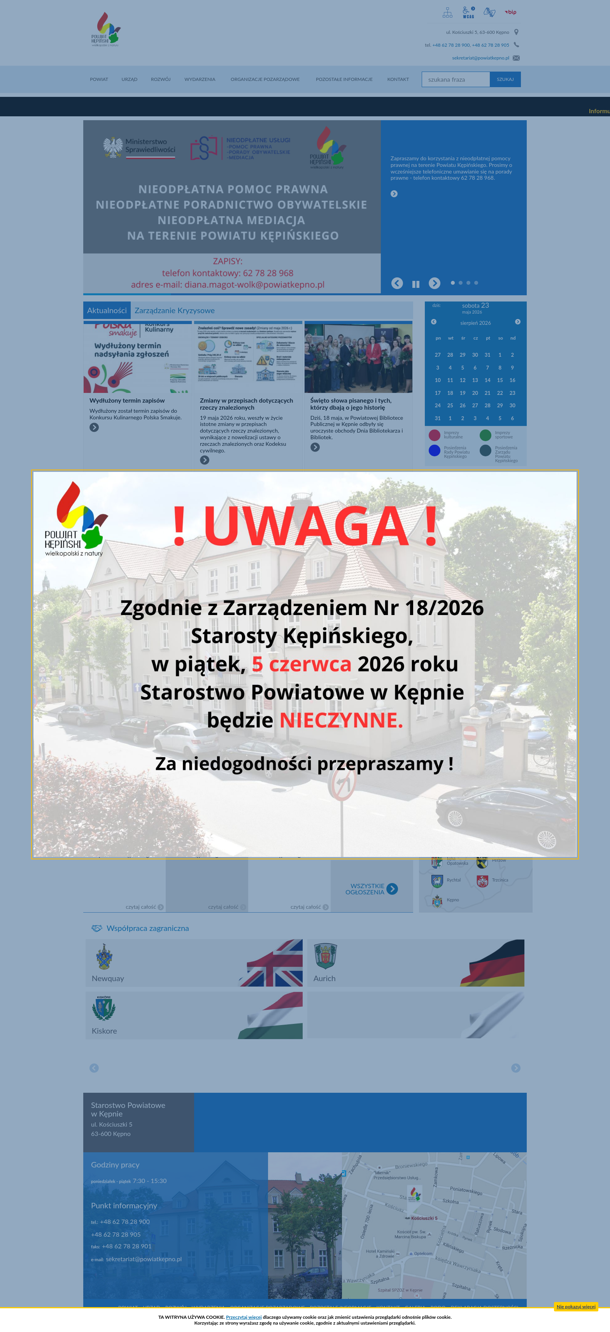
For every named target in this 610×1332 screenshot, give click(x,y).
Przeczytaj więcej (244, 1317)
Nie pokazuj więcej (576, 1306)
